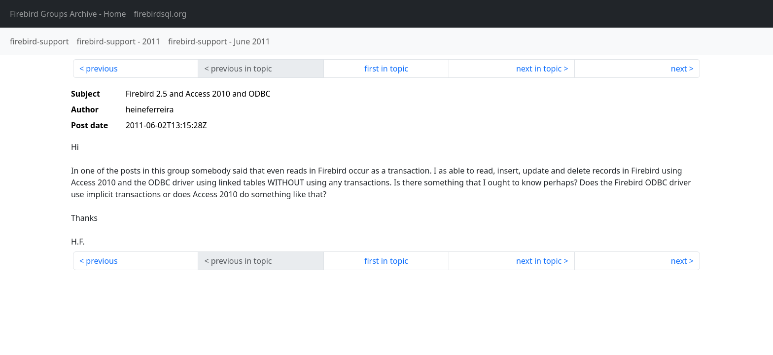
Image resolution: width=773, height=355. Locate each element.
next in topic (539, 68)
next (679, 68)
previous (101, 68)
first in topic (386, 68)
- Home (68, 13)
